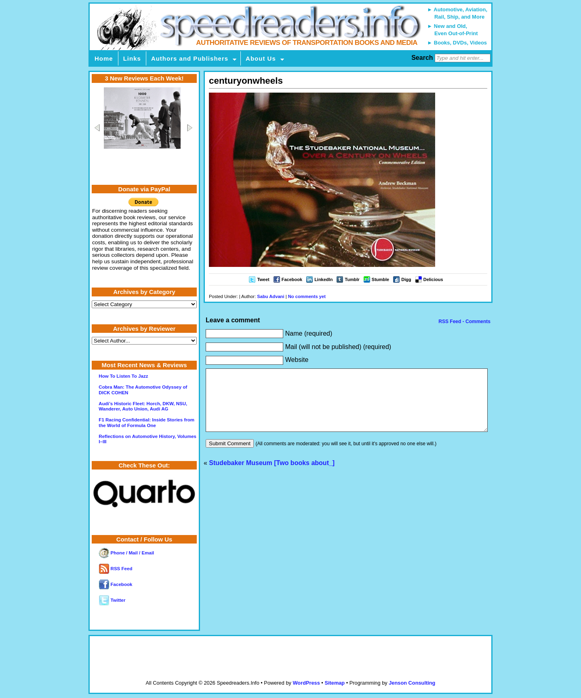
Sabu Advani (270, 296)
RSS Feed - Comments (463, 321)
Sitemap (334, 683)
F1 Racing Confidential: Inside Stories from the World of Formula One (146, 422)
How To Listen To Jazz (123, 376)
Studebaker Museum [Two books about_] (272, 475)
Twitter (112, 600)
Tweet (263, 279)
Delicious (433, 279)
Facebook (292, 279)
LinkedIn (323, 279)
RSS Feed (115, 568)
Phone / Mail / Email (126, 552)
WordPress (306, 683)
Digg (406, 279)
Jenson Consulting (412, 683)
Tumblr (352, 279)
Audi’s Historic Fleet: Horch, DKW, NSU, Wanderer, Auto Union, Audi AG (143, 406)
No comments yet (307, 296)
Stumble (380, 279)
